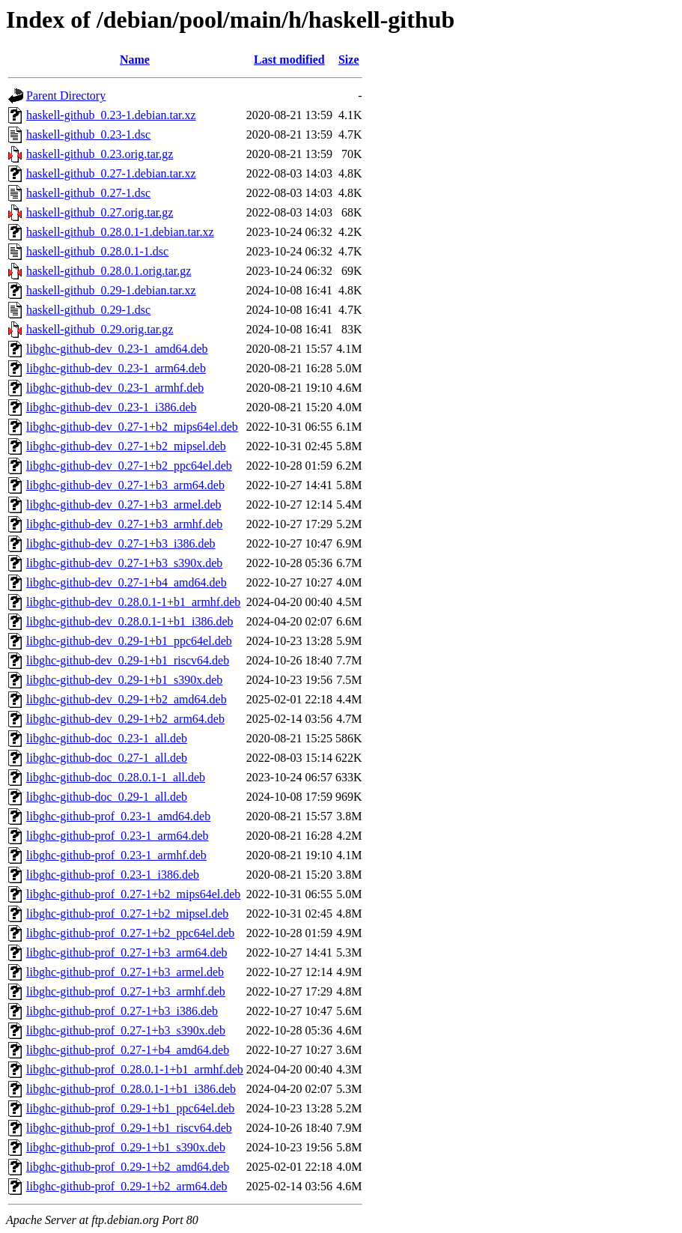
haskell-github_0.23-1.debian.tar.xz (111, 115)
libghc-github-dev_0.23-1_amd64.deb (117, 348)
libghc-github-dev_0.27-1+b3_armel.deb (124, 504)
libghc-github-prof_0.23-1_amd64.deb (118, 816)
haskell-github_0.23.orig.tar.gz (99, 154)
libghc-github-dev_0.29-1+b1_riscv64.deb (127, 660)
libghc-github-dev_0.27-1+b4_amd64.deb (126, 582)
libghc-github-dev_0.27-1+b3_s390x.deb (124, 563)
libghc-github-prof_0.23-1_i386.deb (112, 874)
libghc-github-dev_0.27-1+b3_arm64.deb (125, 485)
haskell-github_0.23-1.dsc (88, 134)
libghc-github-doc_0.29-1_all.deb (106, 796)
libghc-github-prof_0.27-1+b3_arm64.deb (127, 952)
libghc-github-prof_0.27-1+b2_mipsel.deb (127, 913)
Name (135, 59)
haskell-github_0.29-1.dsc (88, 309)
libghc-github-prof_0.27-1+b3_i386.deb (122, 1011)
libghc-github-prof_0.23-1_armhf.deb (116, 855)
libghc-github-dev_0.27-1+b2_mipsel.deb (126, 446)
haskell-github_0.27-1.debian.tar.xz (111, 173)
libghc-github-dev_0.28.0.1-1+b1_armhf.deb (133, 602)
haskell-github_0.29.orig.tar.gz (99, 329)
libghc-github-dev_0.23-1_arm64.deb (116, 368)
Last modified (289, 59)
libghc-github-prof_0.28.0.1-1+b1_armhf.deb (134, 1069)
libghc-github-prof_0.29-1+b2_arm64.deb (127, 1186)
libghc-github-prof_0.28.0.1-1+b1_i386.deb (131, 1088)
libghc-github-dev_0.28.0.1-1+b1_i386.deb (130, 621)
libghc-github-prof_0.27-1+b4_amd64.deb (127, 1049)
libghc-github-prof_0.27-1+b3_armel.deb (125, 972)
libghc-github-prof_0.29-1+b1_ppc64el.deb (130, 1108)
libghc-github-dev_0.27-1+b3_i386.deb (121, 543)
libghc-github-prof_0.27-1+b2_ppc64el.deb (130, 933)
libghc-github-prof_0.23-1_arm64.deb (117, 835)
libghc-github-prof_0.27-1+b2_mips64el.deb (133, 894)
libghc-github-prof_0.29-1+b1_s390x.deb (125, 1147)
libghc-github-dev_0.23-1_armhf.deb (115, 387)
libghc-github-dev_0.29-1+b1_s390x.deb (124, 679)
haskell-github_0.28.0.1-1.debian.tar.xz (120, 231)
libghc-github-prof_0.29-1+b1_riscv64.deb (129, 1127)
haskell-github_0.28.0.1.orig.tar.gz (108, 270)
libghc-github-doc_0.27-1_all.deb (106, 757)
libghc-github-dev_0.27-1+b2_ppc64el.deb (129, 465)
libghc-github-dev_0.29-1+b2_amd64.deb (126, 699)
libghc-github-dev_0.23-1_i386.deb (111, 407)
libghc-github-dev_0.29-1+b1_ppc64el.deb (129, 640)
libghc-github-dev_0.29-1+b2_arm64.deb (125, 718)
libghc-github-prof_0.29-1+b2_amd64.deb (127, 1166)
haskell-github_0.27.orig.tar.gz (99, 212)
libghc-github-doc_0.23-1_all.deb (106, 738)
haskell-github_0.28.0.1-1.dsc (97, 251)
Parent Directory (66, 95)
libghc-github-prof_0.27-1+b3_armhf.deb (125, 991)
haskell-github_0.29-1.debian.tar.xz (111, 290)
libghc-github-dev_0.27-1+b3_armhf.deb (124, 524)
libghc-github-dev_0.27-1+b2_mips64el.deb (132, 426)
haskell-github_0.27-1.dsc (88, 193)
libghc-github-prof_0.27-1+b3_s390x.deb (125, 1030)
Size (348, 59)
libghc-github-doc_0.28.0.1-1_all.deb (115, 777)
